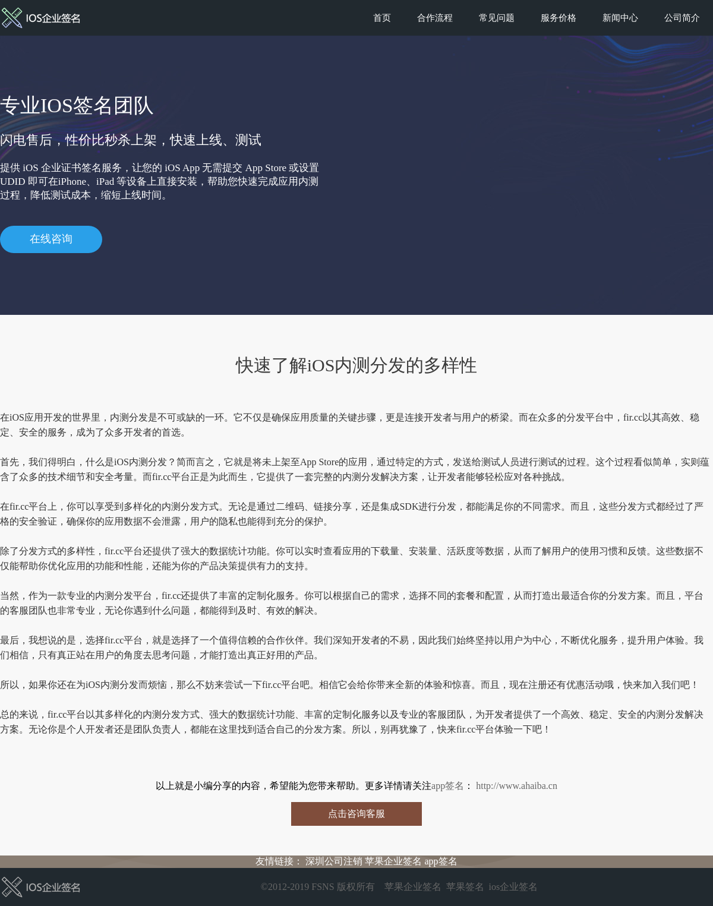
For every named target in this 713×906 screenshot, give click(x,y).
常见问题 (497, 18)
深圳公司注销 (333, 861)
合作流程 (435, 18)
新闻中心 (620, 18)
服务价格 (558, 18)
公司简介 (682, 18)
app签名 (447, 786)
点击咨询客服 (356, 814)
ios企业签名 (513, 887)
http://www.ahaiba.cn (515, 786)
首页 (382, 18)
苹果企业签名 (393, 861)
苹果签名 (465, 887)
